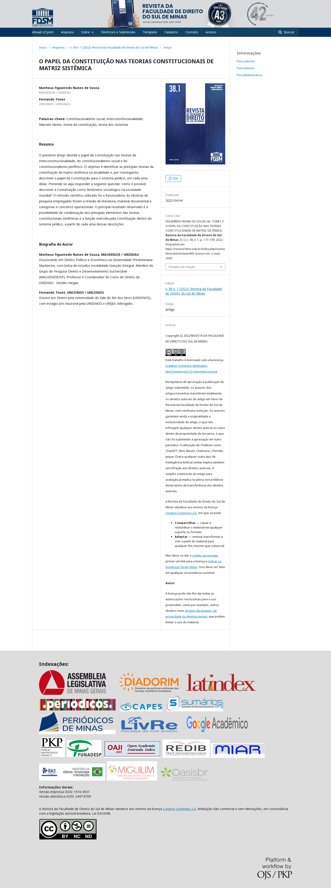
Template (150, 32)
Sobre (86, 32)
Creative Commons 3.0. (181, 513)
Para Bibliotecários (249, 75)
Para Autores (246, 68)
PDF (175, 178)
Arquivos (67, 32)
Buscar (288, 32)
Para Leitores (246, 61)
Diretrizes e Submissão (118, 32)
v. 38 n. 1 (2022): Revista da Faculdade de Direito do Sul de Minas (114, 47)
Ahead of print (43, 32)
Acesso (210, 32)
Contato (191, 32)
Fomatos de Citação (182, 267)
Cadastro (171, 32)
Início (43, 47)
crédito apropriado (205, 555)
